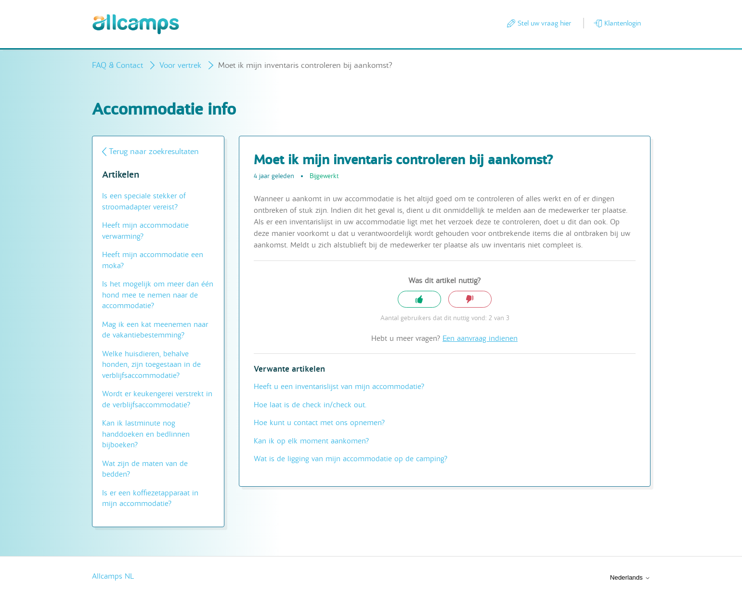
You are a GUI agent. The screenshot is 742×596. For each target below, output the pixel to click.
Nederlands (630, 577)
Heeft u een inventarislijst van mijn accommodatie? (339, 386)
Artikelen (120, 175)
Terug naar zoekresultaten (154, 151)
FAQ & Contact (117, 65)
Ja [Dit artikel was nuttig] (419, 299)
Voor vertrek (180, 65)
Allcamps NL (113, 576)
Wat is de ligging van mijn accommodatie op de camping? (350, 459)
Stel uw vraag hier (544, 23)
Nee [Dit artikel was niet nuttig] (470, 299)
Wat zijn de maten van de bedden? (145, 469)
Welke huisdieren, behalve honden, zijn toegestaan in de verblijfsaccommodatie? (151, 364)
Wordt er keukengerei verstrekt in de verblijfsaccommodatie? (157, 399)
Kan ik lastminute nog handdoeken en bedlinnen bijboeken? (146, 434)
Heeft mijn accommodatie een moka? (152, 260)
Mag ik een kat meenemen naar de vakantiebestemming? (155, 330)
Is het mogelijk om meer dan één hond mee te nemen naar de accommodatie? (157, 295)
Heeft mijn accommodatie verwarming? (145, 230)
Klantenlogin (622, 23)
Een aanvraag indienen (480, 338)
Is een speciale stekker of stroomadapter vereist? (144, 201)
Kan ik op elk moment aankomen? (311, 441)
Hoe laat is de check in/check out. (310, 405)
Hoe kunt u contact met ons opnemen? (319, 423)
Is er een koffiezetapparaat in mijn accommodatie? (150, 498)
